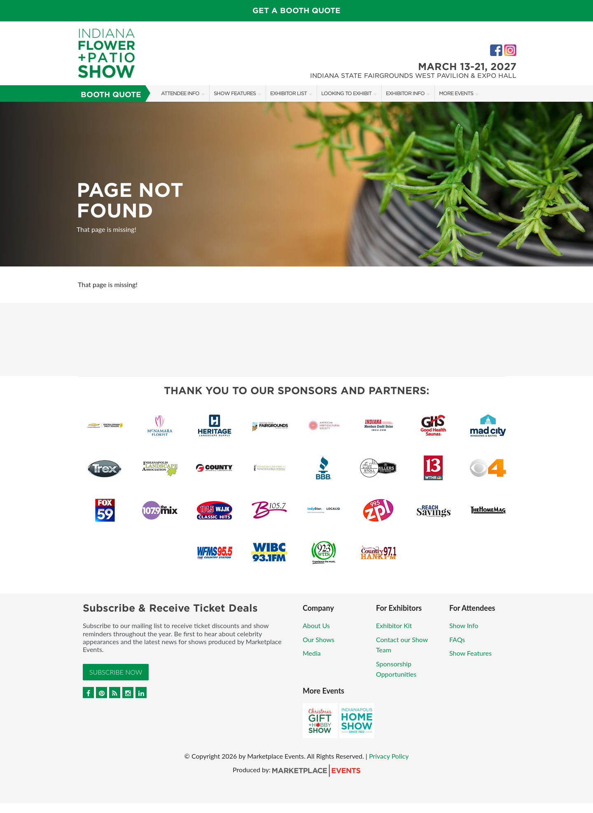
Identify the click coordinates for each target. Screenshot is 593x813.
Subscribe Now (115, 672)
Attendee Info (180, 93)
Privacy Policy (389, 756)
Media (312, 653)
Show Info (463, 625)
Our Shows (318, 639)
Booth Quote (111, 94)
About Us (316, 625)
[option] (296, 184)
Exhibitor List (288, 93)
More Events (456, 93)
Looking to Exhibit (346, 93)
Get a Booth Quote (296, 10)
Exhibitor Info (405, 93)
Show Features (235, 93)
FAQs (457, 639)
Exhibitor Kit (394, 625)
